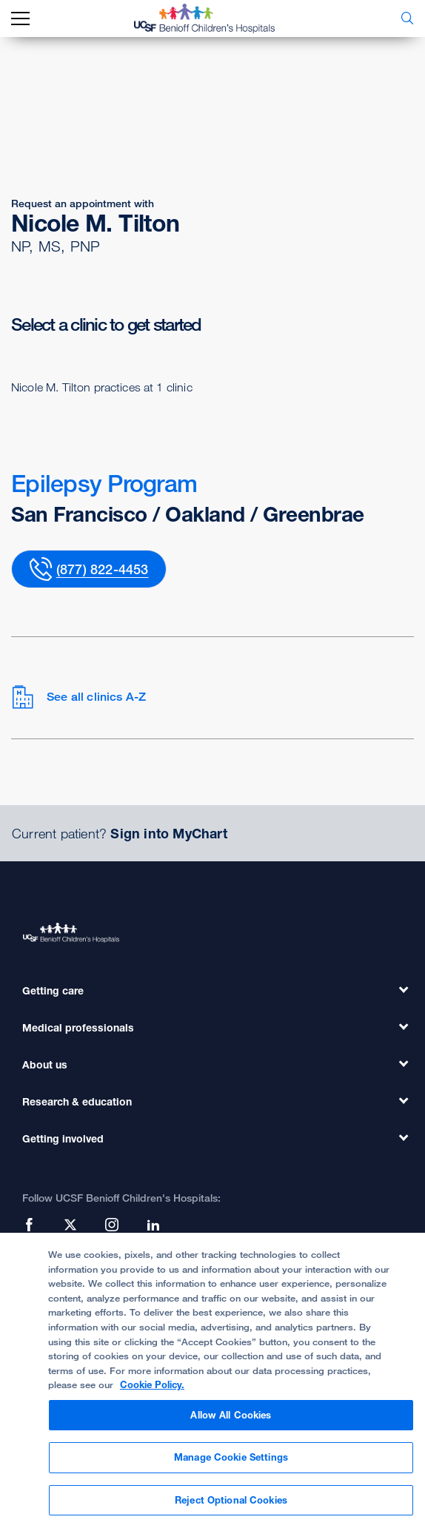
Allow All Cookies (230, 1423)
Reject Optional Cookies (231, 1509)
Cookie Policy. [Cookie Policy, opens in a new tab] (152, 1393)
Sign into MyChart (168, 833)
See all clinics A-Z (78, 697)
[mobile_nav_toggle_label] (20, 19)
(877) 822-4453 (102, 569)
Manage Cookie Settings (231, 1466)
